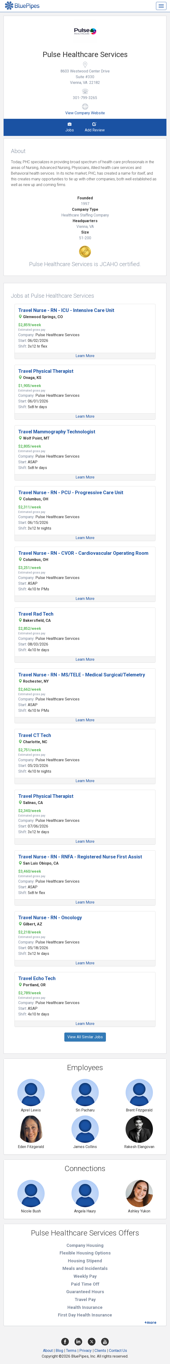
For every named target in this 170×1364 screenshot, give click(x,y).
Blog (59, 1350)
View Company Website (85, 113)
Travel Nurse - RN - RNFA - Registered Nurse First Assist (80, 857)
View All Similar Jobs (85, 1037)
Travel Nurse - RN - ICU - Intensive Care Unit (66, 310)
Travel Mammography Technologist (56, 432)
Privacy (85, 1350)
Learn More (85, 356)
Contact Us (118, 1350)
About (48, 1350)
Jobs (69, 127)
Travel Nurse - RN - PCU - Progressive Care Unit (70, 492)
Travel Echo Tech (37, 978)
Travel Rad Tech (35, 614)
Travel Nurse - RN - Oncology (50, 917)
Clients (100, 1350)
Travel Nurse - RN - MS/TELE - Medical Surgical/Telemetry (81, 675)
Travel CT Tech (34, 735)
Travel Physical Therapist (45, 371)
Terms (71, 1350)
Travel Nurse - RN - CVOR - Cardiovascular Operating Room (83, 553)
